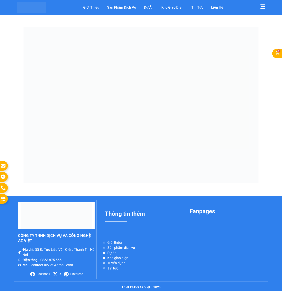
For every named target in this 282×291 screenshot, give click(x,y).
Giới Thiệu (91, 7)
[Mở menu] (262, 6)
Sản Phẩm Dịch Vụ (121, 7)
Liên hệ (217, 7)
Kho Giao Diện (172, 7)
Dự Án (149, 7)
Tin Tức (197, 7)
